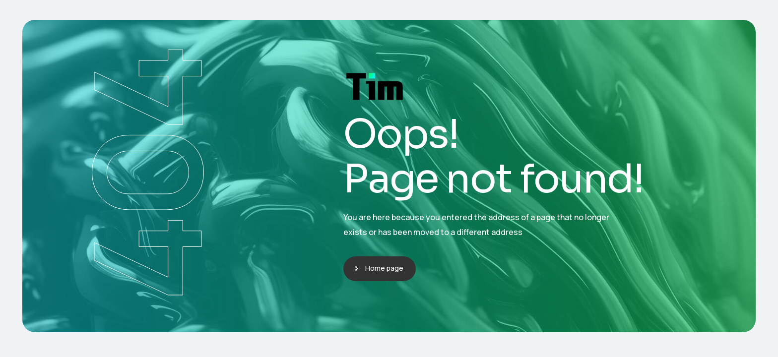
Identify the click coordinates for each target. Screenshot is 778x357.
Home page (384, 268)
